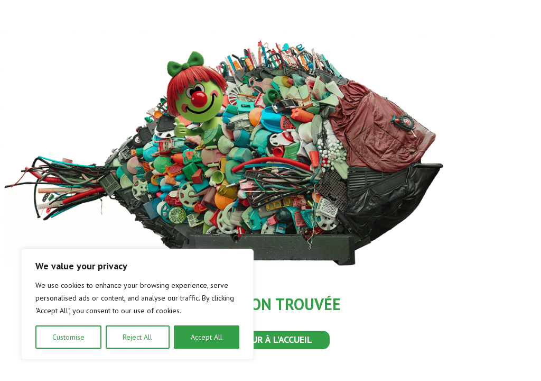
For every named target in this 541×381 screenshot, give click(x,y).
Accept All (206, 337)
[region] (137, 304)
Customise (68, 337)
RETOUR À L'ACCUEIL (270, 339)
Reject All (137, 337)
